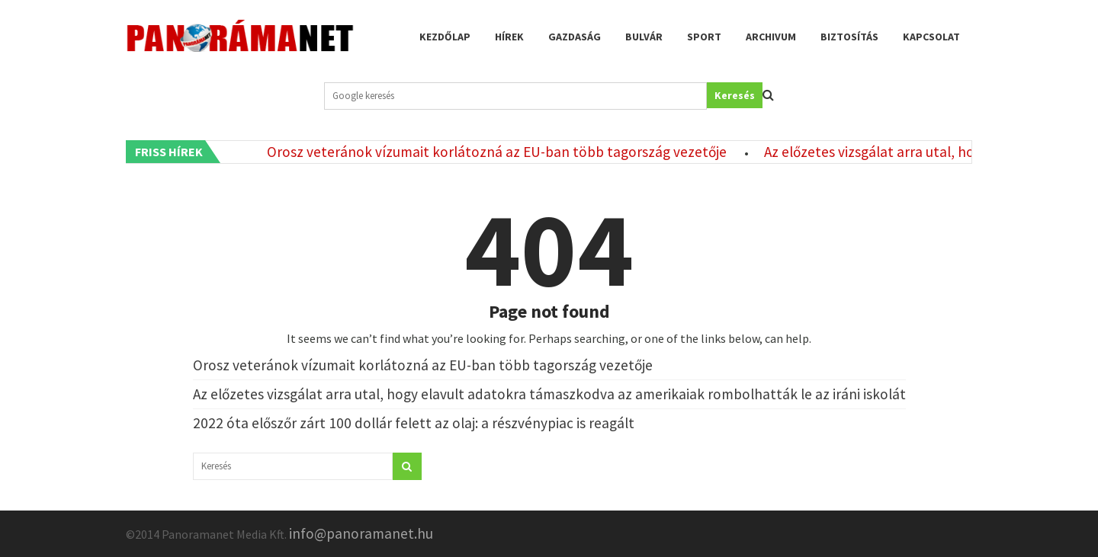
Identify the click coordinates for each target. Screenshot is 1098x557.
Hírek (509, 36)
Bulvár (644, 36)
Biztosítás (849, 36)
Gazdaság (574, 36)
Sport (704, 36)
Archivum (771, 36)
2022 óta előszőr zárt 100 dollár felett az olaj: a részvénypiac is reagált (413, 423)
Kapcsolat (931, 36)
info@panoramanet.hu (361, 533)
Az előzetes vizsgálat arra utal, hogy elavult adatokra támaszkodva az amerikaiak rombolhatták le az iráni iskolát (549, 394)
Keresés (734, 95)
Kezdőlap (444, 36)
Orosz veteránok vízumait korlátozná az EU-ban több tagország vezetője (500, 151)
